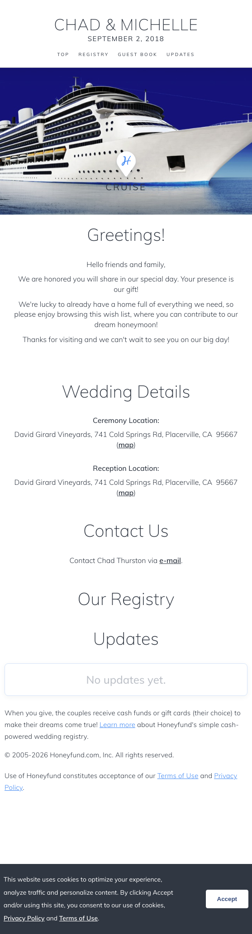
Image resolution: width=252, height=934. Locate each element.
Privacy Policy (24, 918)
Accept (227, 899)
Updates (180, 54)
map (126, 444)
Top (63, 54)
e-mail (170, 560)
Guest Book (137, 54)
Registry (93, 54)
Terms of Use (178, 775)
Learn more (117, 724)
